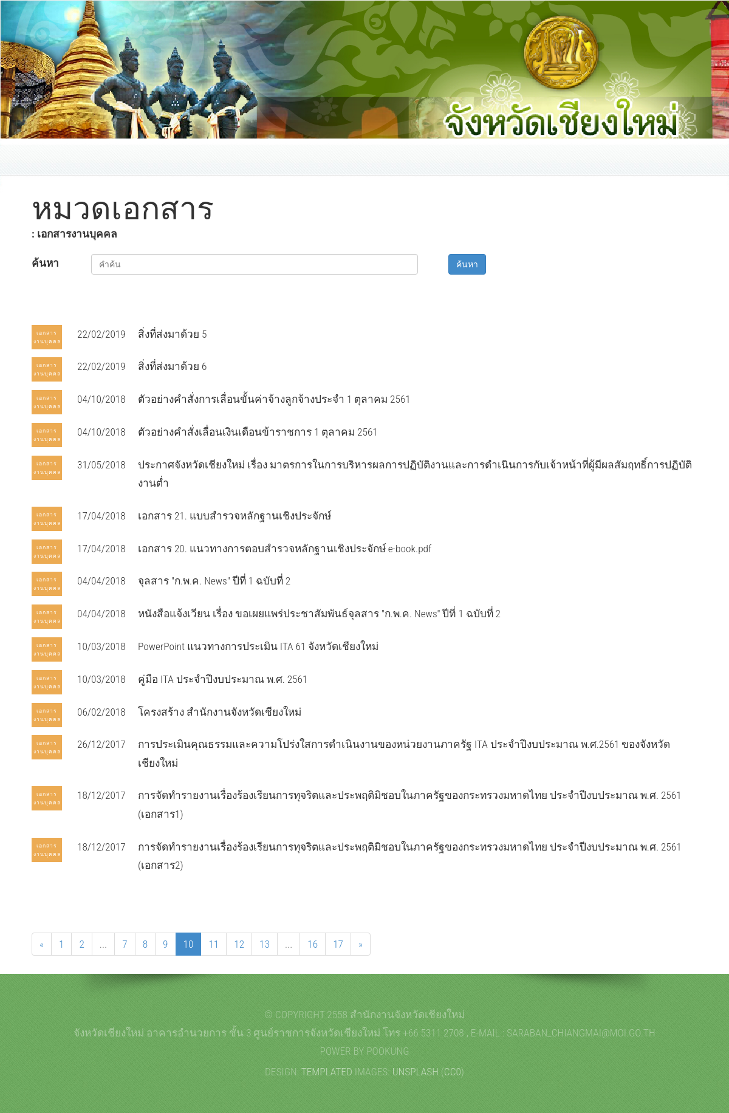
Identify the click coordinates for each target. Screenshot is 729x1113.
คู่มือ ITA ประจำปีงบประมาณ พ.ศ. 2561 (222, 679)
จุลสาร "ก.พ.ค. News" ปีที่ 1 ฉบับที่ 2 (214, 581)
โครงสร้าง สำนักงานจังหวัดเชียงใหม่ (219, 712)
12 (239, 944)
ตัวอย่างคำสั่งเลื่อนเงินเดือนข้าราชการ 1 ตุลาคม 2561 (258, 432)
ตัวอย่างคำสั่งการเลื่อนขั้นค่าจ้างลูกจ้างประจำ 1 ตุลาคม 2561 (274, 399)
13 (264, 944)
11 (213, 944)
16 (312, 944)
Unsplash (415, 1072)
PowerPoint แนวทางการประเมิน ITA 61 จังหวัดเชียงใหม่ (258, 646)
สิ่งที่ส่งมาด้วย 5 (172, 334)
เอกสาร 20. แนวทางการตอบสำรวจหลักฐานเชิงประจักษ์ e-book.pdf (284, 549)
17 (338, 944)
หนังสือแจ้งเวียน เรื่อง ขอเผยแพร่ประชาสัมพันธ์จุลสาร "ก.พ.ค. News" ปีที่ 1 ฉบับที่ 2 (319, 614)
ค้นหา (45, 263)
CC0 (452, 1072)
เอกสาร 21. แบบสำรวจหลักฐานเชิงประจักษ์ (234, 516)
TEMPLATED (326, 1072)
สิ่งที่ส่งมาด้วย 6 (172, 366)
